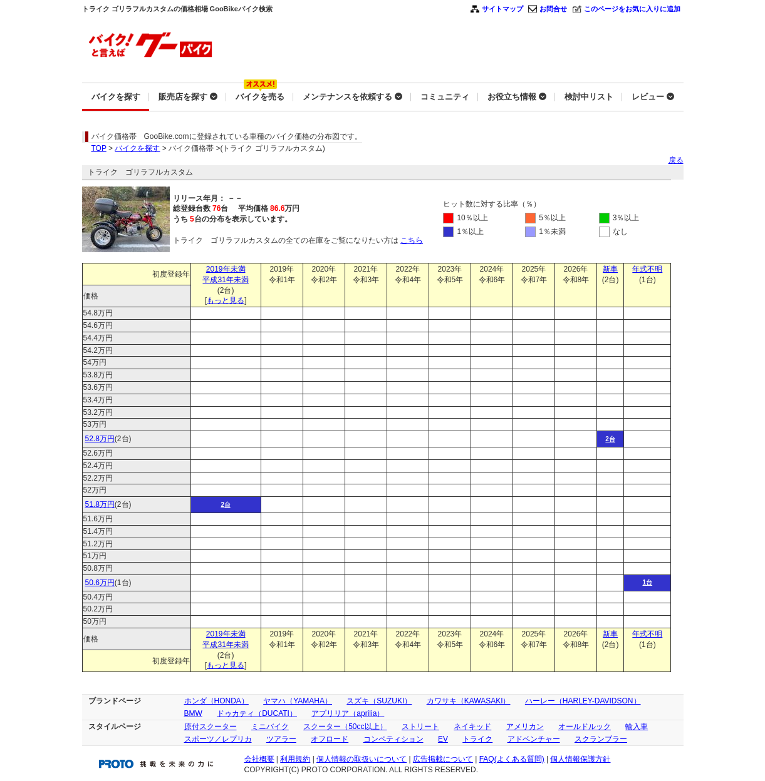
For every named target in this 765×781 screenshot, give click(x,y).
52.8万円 (100, 438)
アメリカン (525, 726)
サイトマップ (502, 9)
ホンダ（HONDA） (216, 701)
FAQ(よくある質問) (511, 759)
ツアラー (281, 739)
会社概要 (259, 759)
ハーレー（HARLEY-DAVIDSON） (583, 701)
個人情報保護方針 (580, 759)
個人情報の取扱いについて (361, 759)
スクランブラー (601, 739)
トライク (477, 739)
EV (443, 739)
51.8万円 (100, 504)
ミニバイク (270, 726)
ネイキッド (472, 726)
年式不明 (647, 269)
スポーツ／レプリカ (218, 739)
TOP (99, 148)
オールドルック (584, 726)
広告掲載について (443, 759)
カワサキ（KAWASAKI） (469, 701)
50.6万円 (100, 582)
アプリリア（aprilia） (347, 713)
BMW (193, 713)
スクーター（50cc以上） (345, 726)
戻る (676, 160)
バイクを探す (137, 148)
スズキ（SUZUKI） (379, 701)
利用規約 (295, 759)
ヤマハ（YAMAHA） (297, 701)
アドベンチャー (533, 739)
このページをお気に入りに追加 (632, 9)
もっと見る (225, 300)
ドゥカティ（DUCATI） (257, 713)
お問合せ (553, 9)
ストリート (420, 726)
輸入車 (636, 726)
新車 (610, 269)
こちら (411, 240)
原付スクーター (210, 726)
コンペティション (393, 739)
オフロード (329, 739)
